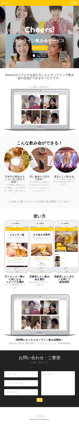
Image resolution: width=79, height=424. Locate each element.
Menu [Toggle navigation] (73, 3)
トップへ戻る (39, 416)
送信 (39, 400)
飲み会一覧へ (39, 48)
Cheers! (5, 2)
